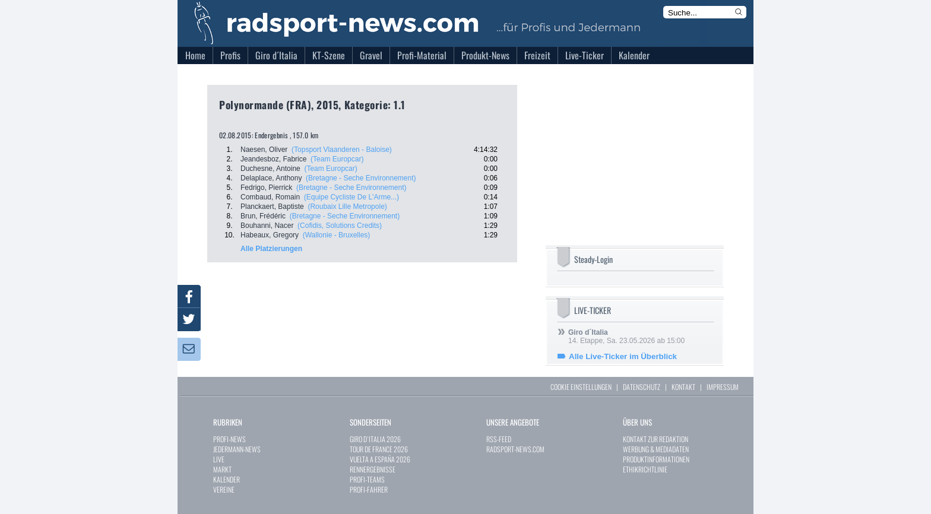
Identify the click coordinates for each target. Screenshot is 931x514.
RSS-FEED (498, 439)
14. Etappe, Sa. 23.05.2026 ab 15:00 (626, 336)
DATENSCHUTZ (641, 387)
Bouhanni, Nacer (266, 225)
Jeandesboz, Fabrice (273, 159)
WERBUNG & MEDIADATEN (656, 449)
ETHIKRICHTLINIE (645, 469)
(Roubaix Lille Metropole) (347, 206)
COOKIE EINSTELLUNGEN (581, 387)
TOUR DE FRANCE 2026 (379, 449)
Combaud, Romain (270, 197)
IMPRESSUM (723, 387)
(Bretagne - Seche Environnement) (361, 178)
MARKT (222, 469)
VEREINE (224, 489)
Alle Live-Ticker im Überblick (623, 356)
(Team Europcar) (337, 159)
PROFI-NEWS (229, 439)
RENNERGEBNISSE (372, 469)
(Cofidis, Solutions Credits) (339, 225)
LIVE (218, 459)
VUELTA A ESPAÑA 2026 (380, 459)
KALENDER (226, 479)
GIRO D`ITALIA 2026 (375, 439)
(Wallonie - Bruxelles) (336, 235)
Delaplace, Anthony (271, 178)
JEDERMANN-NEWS (237, 449)
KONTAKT (683, 387)
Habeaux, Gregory (269, 235)
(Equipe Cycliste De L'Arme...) (351, 197)
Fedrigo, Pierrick (266, 187)
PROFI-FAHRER (369, 489)
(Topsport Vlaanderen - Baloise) (342, 149)
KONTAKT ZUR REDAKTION (655, 439)
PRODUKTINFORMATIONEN (656, 459)
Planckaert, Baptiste (272, 206)
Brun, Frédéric (263, 216)
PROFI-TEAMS (367, 479)
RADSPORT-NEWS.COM (515, 449)
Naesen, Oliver (263, 149)
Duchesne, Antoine (270, 168)
